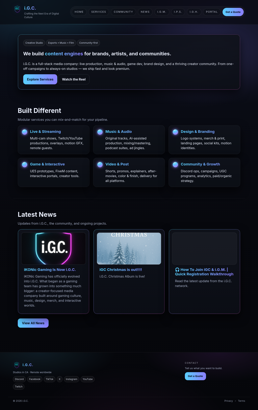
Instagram (71, 379)
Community (123, 11)
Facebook (35, 379)
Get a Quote (233, 11)
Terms (241, 400)
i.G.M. (161, 11)
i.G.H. (194, 11)
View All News (33, 323)
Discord (19, 379)
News (145, 11)
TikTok (49, 379)
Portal (212, 11)
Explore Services (40, 79)
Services (98, 11)
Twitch (18, 386)
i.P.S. (178, 11)
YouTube (88, 379)
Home (79, 11)
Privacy (228, 400)
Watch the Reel (74, 79)
